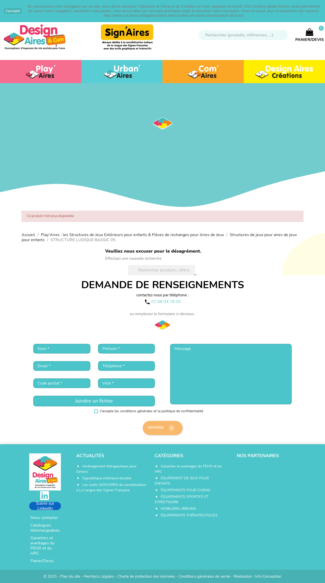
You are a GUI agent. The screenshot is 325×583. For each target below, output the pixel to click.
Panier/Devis (42, 561)
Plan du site (70, 576)
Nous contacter (44, 517)
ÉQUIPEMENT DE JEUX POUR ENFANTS (182, 481)
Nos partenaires (258, 456)
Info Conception (268, 576)
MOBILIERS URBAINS (178, 508)
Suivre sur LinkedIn (45, 506)
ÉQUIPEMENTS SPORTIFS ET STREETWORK (181, 499)
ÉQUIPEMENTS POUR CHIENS (185, 490)
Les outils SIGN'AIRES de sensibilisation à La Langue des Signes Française (111, 487)
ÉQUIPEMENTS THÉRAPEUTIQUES (189, 515)
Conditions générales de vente (204, 576)
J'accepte (12, 11)
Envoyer (161, 428)
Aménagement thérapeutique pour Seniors (106, 469)
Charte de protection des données (146, 576)
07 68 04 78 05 (166, 301)
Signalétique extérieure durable (106, 478)
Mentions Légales (99, 576)
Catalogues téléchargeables (45, 528)
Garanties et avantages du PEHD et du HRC (42, 545)
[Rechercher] (243, 35)
